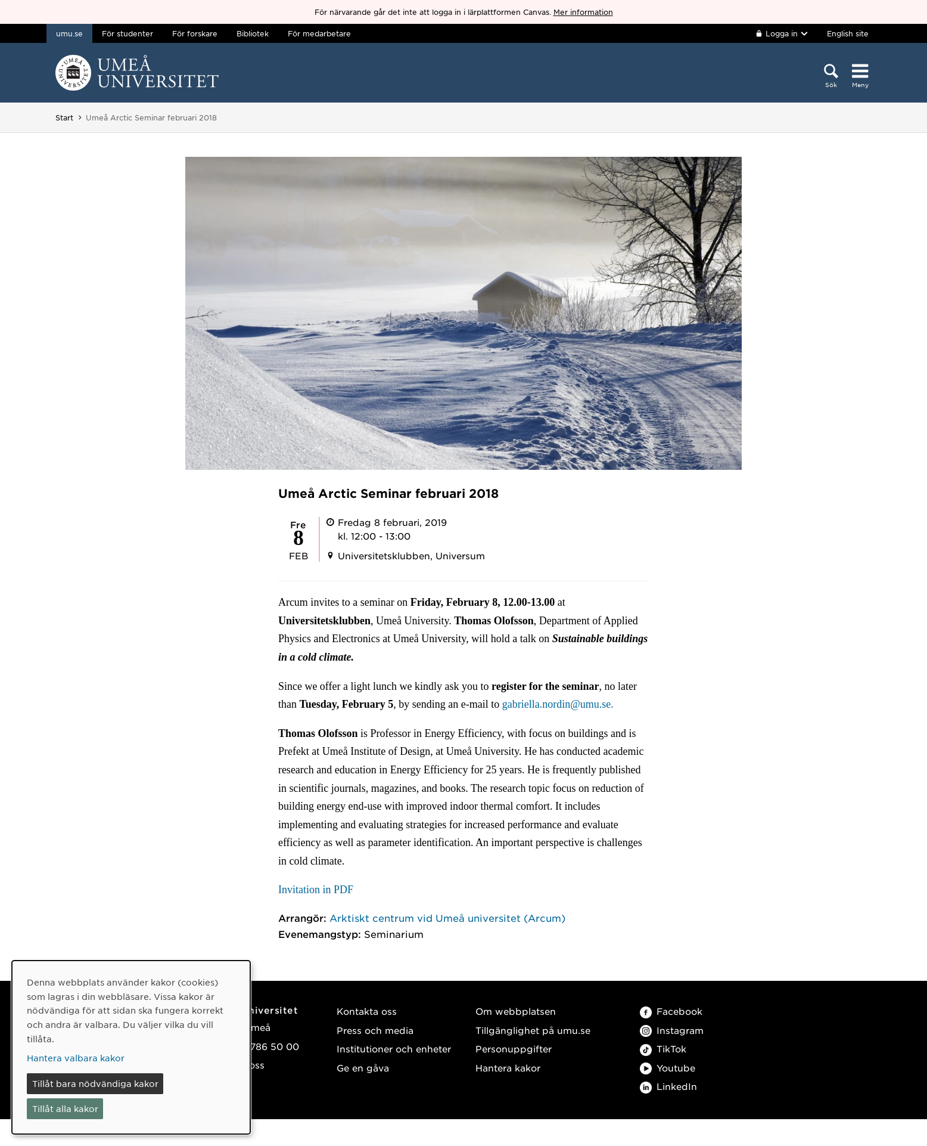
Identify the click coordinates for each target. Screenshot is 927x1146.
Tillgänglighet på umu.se (532, 1030)
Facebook (671, 1011)
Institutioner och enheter (394, 1048)
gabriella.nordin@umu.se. (558, 704)
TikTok (663, 1048)
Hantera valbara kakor (76, 1057)
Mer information (583, 12)
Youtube (667, 1067)
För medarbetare (319, 33)
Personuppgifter (513, 1048)
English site (848, 33)
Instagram (672, 1030)
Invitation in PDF (315, 890)
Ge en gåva (363, 1067)
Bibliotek (253, 33)
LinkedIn (668, 1086)
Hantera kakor (507, 1067)
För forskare (194, 33)
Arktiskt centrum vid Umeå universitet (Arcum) (447, 918)
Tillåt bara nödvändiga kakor (95, 1083)
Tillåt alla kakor (65, 1108)
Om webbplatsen (515, 1011)
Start (64, 117)
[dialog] (131, 1047)
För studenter (127, 33)
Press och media (375, 1030)
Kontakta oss (367, 1011)
